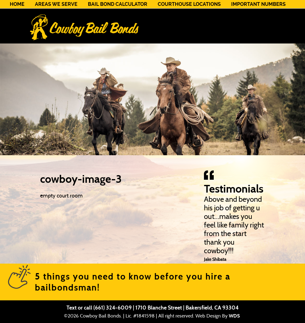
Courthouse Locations (189, 4)
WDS (234, 316)
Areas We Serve (56, 4)
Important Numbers (258, 4)
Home (17, 4)
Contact (21, 12)
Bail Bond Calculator (117, 4)
